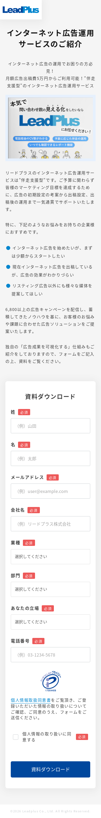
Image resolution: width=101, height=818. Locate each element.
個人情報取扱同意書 (31, 700)
